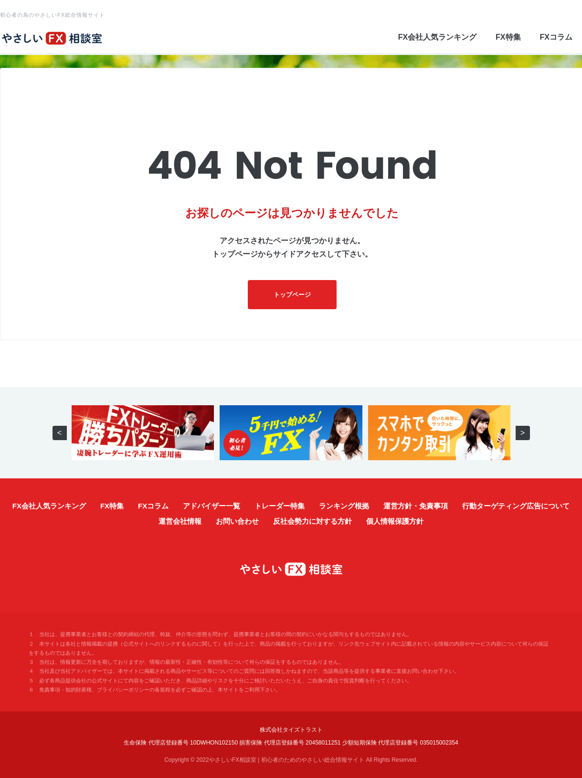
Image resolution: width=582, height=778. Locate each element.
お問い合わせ (237, 521)
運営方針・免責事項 (415, 506)
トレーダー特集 (279, 506)
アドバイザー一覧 (211, 506)
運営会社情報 (180, 521)
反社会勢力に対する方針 (312, 521)
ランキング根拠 (344, 506)
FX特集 (508, 37)
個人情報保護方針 (394, 521)
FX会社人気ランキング (437, 37)
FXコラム (556, 37)
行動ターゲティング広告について (516, 506)
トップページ (292, 294)
